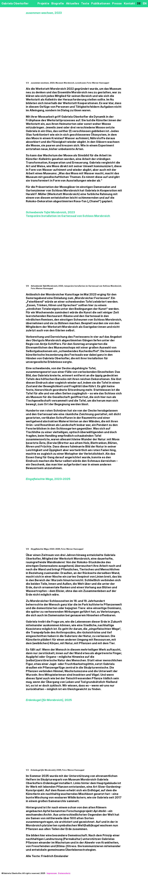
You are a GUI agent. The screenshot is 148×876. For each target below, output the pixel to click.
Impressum (52, 873)
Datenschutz (64, 873)
